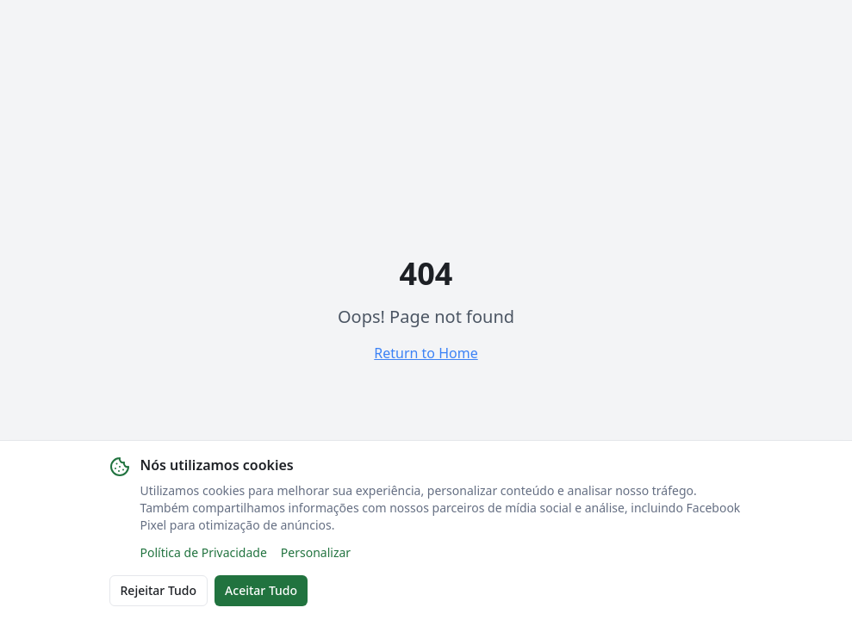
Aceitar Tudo (261, 590)
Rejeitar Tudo (159, 590)
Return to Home (425, 353)
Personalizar (316, 552)
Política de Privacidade (203, 552)
